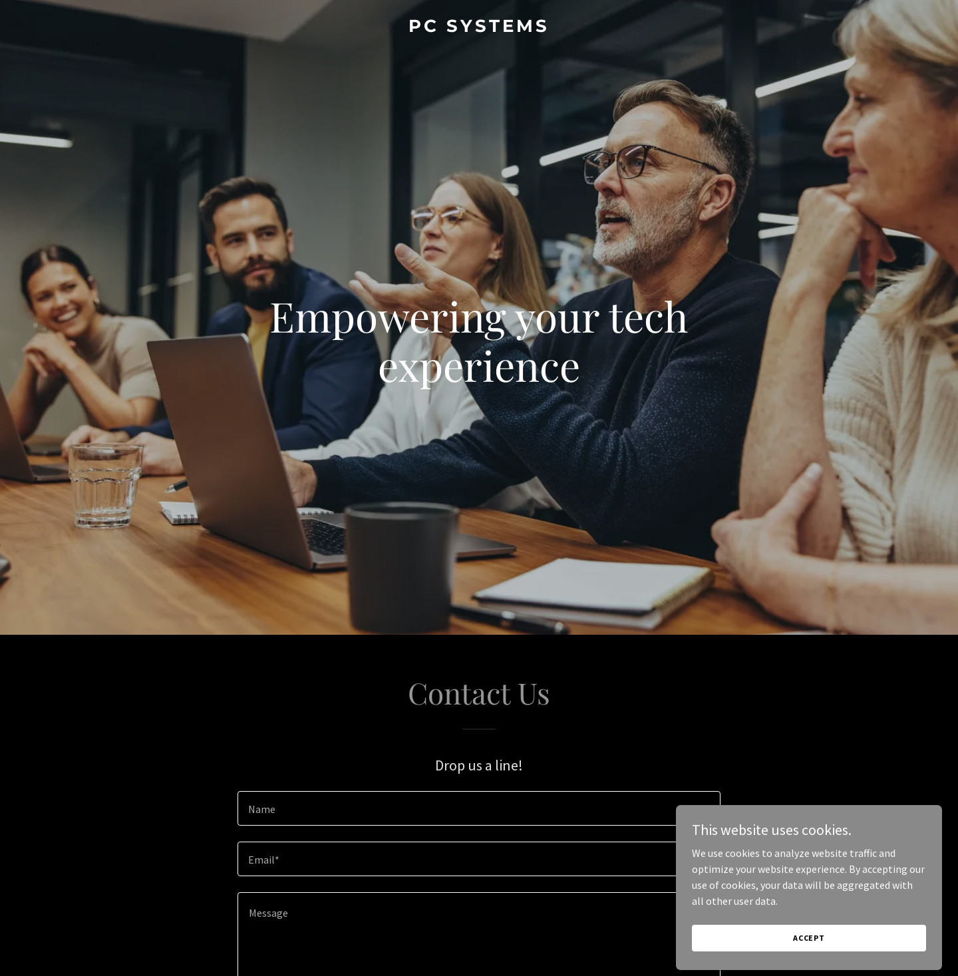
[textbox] (479, 808)
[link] (478, 28)
